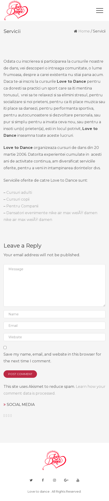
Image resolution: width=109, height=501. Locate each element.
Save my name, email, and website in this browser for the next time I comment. (52, 357)
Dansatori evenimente (27, 213)
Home (84, 31)
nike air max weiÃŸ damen (73, 213)
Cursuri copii (17, 199)
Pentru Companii (22, 206)
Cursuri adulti (19, 192)
